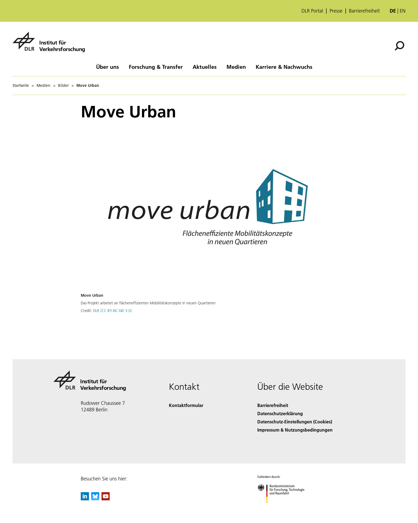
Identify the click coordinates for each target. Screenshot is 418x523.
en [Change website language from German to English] (402, 11)
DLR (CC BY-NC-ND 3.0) (112, 310)
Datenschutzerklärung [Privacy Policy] (280, 413)
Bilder (63, 85)
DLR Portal (312, 11)
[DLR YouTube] (105, 498)
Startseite (21, 85)
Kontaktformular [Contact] (186, 405)
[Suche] (399, 46)
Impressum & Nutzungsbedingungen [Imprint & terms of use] (295, 430)
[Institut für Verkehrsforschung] (49, 41)
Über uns (107, 66)
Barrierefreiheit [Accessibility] (272, 405)
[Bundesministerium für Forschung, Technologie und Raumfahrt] (284, 507)
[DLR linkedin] (85, 498)
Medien (236, 66)
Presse (336, 11)
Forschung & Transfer (156, 66)
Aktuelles (205, 66)
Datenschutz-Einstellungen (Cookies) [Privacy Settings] (294, 421)
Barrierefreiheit (364, 11)
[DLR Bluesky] (95, 498)
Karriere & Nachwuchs (284, 66)
